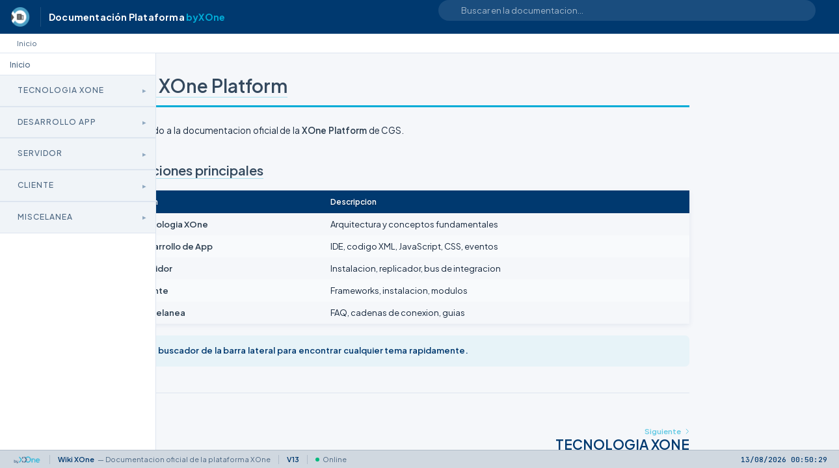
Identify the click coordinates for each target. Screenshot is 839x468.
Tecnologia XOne (61, 90)
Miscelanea (45, 217)
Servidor (40, 153)
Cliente (36, 185)
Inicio (27, 43)
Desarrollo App (57, 122)
